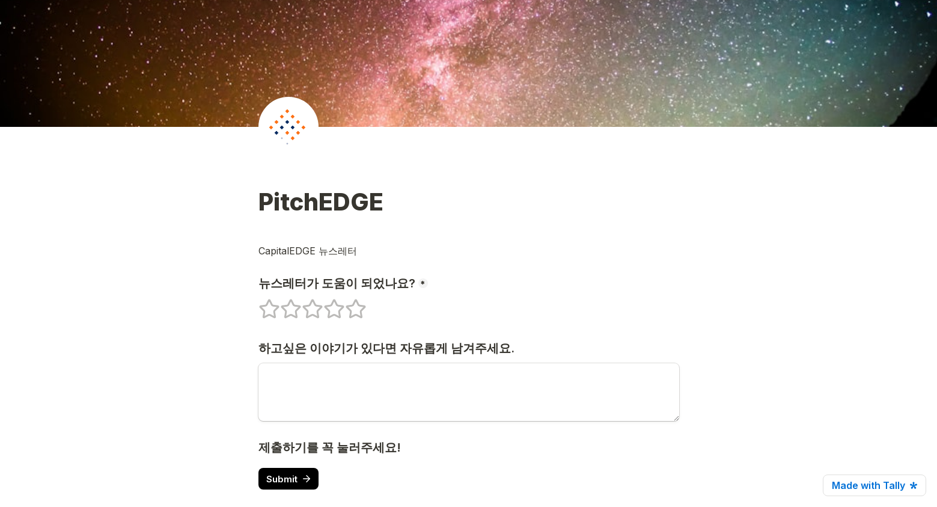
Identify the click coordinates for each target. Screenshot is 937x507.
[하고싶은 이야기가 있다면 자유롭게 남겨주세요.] (468, 392)
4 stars (326, 303)
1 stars (261, 303)
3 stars (305, 303)
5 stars (348, 303)
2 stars (283, 303)
